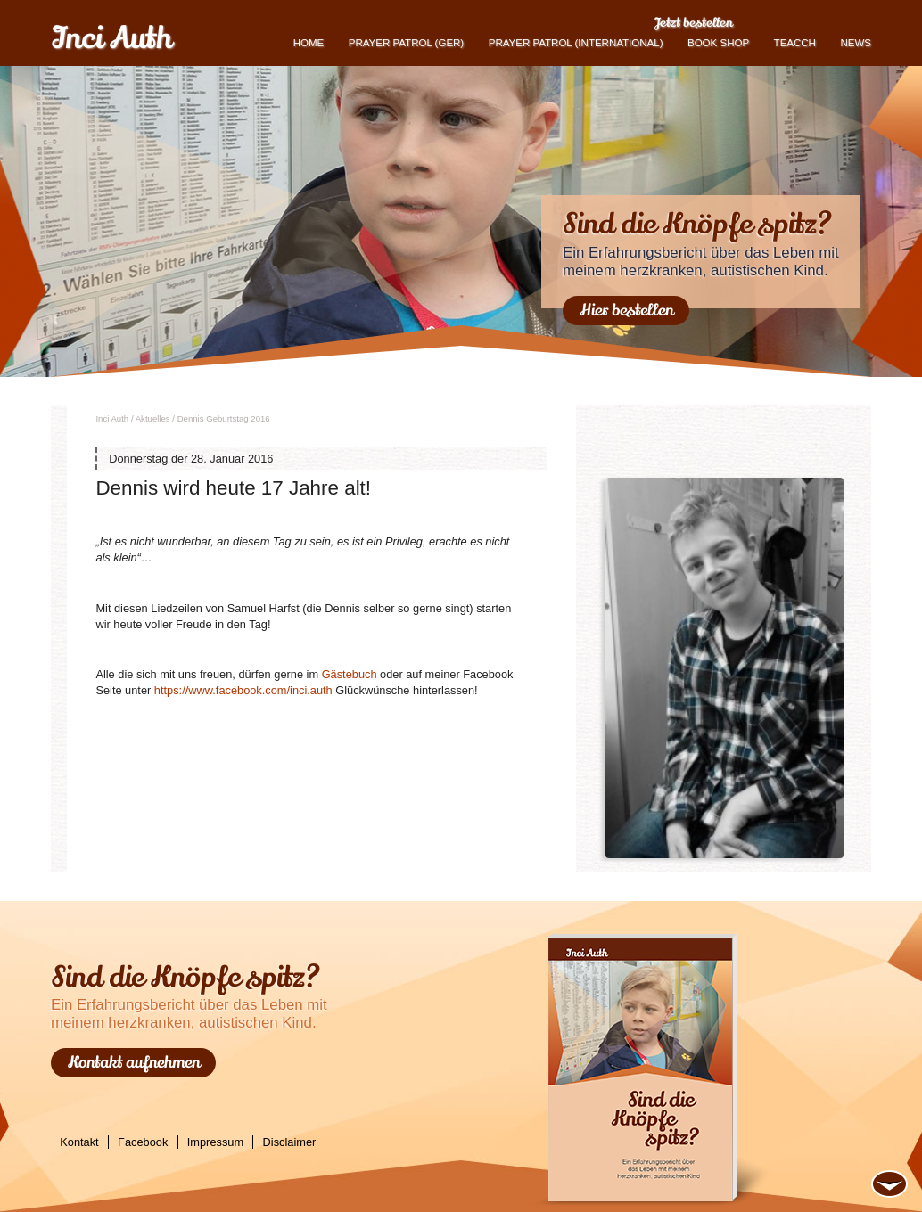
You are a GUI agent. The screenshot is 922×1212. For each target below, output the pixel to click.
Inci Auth (111, 38)
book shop (718, 42)
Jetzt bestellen (693, 22)
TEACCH (795, 42)
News (855, 42)
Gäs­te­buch (349, 674)
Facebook (143, 1142)
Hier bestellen (626, 310)
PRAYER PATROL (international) (576, 42)
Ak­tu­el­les (153, 418)
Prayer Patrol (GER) (406, 42)
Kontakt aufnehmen (134, 1062)
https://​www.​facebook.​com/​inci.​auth (243, 690)
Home (309, 42)
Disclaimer (290, 1142)
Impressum (215, 1142)
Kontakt (79, 1142)
